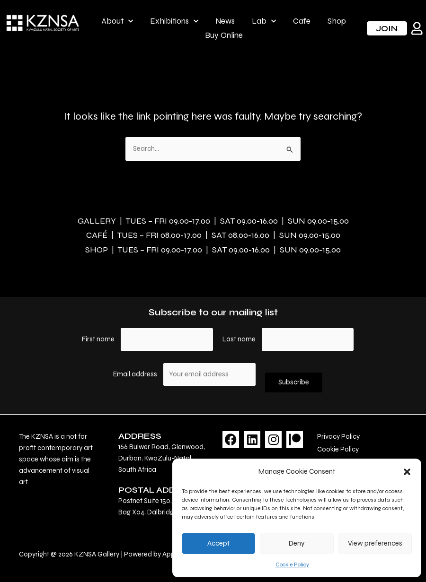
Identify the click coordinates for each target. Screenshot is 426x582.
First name (98, 339)
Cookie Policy (292, 564)
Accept (218, 543)
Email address (136, 374)
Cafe (302, 21)
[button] (407, 472)
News (225, 21)
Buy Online (224, 35)
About (117, 21)
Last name (239, 339)
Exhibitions (174, 21)
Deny (297, 543)
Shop (337, 21)
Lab (264, 21)
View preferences (375, 543)
